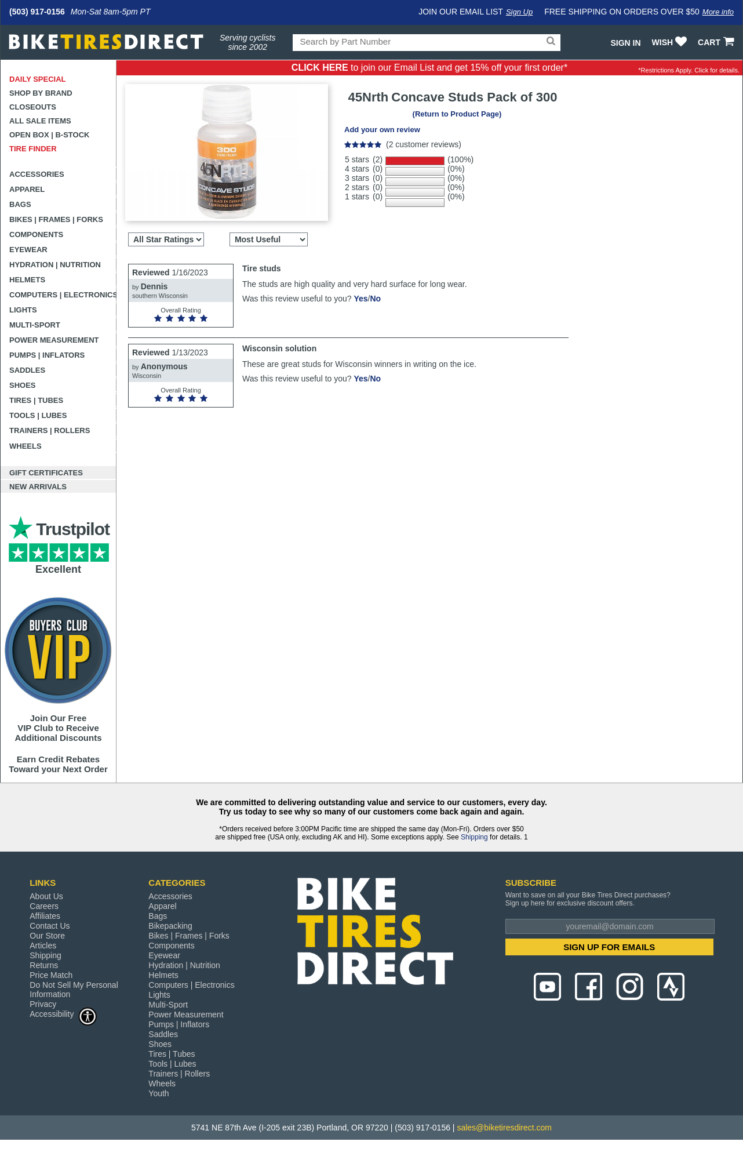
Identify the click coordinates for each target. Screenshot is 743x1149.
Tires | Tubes (36, 400)
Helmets (27, 279)
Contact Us (50, 925)
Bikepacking (170, 925)
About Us (46, 896)
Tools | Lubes (38, 415)
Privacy (43, 1004)
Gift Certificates (46, 472)
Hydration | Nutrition (55, 264)
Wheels (25, 446)
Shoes (22, 385)
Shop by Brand (40, 93)
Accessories (36, 174)
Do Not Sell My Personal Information (74, 989)
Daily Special (37, 79)
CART (717, 42)
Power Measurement (54, 340)
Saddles (27, 370)
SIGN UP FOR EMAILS (609, 947)
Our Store (47, 935)
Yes (360, 298)
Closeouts (32, 107)
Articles (43, 945)
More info (718, 12)
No (375, 298)
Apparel (27, 189)
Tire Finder (33, 148)
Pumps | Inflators (47, 355)
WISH (671, 42)
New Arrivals (38, 486)
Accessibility (63, 1014)
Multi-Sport (34, 325)
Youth (158, 1093)
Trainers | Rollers (49, 430)
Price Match (51, 975)
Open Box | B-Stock (49, 134)
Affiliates (45, 916)
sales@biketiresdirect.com (504, 1127)
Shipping (474, 837)
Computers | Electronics (62, 294)
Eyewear (28, 249)
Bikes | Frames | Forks (56, 219)
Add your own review (382, 129)
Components (36, 234)
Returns (44, 965)
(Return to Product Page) (457, 114)
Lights (23, 310)
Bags (20, 204)
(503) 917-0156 (37, 11)
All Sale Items (40, 121)
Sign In (625, 43)
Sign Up (519, 12)
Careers (44, 906)
